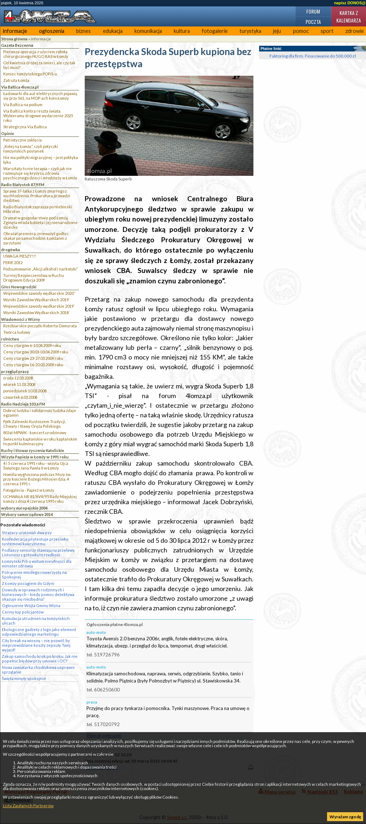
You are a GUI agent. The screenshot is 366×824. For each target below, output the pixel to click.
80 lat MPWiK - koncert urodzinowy (34, 432)
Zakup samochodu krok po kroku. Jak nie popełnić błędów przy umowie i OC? (40, 658)
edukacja (113, 31)
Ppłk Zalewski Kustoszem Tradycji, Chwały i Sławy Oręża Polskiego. (34, 423)
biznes (83, 31)
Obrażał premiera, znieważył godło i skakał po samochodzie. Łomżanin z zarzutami (35, 238)
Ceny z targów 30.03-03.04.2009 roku (35, 351)
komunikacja (148, 31)
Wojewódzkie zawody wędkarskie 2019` (39, 306)
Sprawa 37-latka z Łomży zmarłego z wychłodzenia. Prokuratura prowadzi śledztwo (36, 196)
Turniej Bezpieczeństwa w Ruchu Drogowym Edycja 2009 (33, 277)
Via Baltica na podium (23, 104)
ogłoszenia (51, 31)
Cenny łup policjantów (23, 612)
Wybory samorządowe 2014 (27, 514)
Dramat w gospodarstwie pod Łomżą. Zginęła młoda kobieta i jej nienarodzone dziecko (40, 222)
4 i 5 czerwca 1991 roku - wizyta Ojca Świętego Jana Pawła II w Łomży (35, 465)
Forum (313, 11)
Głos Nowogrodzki (18, 286)
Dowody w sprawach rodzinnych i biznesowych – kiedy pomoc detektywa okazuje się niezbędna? (38, 594)
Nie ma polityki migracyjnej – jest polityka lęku (40, 159)
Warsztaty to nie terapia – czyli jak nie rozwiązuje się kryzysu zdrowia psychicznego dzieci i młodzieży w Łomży (40, 173)
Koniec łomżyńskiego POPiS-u (30, 73)
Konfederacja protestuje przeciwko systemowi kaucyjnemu (35, 541)
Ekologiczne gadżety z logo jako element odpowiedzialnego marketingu (39, 631)
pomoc (301, 31)
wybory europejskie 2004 (24, 508)
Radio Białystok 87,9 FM (22, 184)
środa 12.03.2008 (18, 378)
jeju (277, 31)
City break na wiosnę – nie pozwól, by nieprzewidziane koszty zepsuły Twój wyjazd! (36, 645)
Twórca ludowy (16, 332)
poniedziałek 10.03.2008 (24, 390)
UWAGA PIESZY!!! (19, 256)
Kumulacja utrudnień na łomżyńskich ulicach (36, 620)
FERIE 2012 (13, 262)
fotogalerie (215, 31)
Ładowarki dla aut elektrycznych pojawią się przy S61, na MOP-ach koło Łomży (40, 95)
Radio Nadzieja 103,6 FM (23, 404)
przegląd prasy (15, 371)
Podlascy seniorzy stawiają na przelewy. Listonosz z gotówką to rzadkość (38, 552)
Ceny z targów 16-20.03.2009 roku (33, 364)
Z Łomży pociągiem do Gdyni (28, 583)
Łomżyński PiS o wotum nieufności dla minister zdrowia (36, 563)
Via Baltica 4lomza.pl (20, 87)
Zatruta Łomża (16, 80)
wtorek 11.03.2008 (19, 384)
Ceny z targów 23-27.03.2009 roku (33, 358)
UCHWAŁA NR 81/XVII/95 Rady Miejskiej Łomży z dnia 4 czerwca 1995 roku (40, 498)
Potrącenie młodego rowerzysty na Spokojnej (34, 574)
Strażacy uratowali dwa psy (27, 532)
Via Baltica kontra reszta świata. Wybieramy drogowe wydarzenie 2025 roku (38, 116)
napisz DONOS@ (350, 3)
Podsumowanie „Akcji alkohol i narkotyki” (40, 269)
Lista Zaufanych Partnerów (28, 805)
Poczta (313, 21)
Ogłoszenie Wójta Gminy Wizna (31, 605)
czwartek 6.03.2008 (20, 397)
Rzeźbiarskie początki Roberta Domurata (40, 325)
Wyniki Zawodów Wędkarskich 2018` (36, 312)
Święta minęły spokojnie (24, 678)
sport (327, 31)
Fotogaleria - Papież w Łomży (28, 490)
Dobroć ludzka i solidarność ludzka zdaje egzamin (39, 412)
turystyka (250, 31)
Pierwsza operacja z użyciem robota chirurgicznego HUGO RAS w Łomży (35, 54)
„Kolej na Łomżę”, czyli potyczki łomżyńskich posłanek (30, 148)
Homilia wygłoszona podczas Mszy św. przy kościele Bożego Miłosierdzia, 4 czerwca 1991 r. (37, 479)
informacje (15, 31)
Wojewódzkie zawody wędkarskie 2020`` (39, 293)
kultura (182, 31)
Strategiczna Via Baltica (25, 126)
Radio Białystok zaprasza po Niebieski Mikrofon (37, 209)
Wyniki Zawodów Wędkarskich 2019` (36, 299)
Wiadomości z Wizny (20, 319)
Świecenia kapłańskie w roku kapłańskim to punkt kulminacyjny (40, 441)
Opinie (7, 133)
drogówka (10, 249)
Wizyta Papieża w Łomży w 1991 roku (35, 457)
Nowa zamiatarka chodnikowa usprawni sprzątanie (38, 669)
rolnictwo (10, 339)
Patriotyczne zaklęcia (22, 140)
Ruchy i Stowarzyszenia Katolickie (32, 450)
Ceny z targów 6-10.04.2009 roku (32, 345)
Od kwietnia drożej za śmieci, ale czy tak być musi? (39, 65)
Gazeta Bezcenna (17, 45)
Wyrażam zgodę (345, 816)
